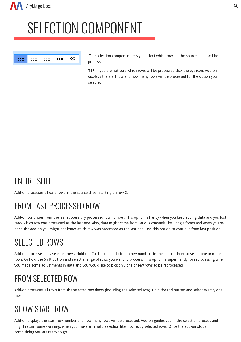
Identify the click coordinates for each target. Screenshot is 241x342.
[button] (5, 6)
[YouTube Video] (74, 130)
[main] (84, 29)
